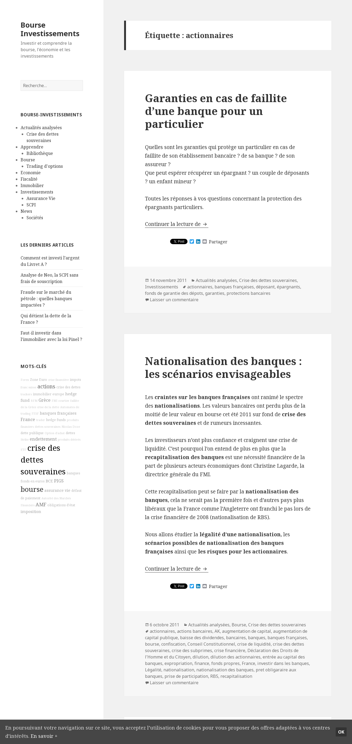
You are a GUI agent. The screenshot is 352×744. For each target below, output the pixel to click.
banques (73, 473)
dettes (70, 433)
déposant (265, 287)
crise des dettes (68, 387)
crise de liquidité (254, 644)
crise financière (58, 380)
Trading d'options (44, 166)
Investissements (37, 192)
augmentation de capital (246, 631)
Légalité (153, 670)
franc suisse (28, 387)
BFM (34, 401)
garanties (214, 293)
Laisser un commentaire (174, 300)
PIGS (59, 481)
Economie (31, 173)
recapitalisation (236, 676)
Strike (25, 439)
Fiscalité (29, 179)
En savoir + (63, 735)
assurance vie (57, 490)
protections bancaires (248, 293)
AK (217, 631)
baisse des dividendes (202, 638)
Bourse (28, 160)
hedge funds (56, 420)
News (26, 211)
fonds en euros (33, 481)
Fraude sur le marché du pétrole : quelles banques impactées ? (46, 298)
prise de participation (186, 676)
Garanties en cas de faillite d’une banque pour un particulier (216, 111)
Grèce (45, 400)
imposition (31, 511)
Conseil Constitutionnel (211, 644)
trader (40, 420)
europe (58, 394)
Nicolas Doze (71, 427)
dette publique (32, 433)
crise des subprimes (192, 650)
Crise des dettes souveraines (268, 280)
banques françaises (58, 413)
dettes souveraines (47, 427)
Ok (341, 731)
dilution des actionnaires (236, 657)
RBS (214, 676)
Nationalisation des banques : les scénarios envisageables (223, 367)
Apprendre (32, 147)
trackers (26, 394)
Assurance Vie (40, 198)
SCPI (31, 205)
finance (201, 663)
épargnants (288, 287)
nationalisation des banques (225, 670)
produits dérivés (69, 439)
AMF (41, 504)
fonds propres (225, 663)
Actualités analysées (41, 128)
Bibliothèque (39, 153)
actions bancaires (194, 631)
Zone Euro (38, 379)
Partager (218, 242)
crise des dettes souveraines (43, 459)
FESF (35, 413)
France (28, 419)
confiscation (173, 644)
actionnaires (199, 287)
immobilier (42, 394)
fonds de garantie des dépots (174, 293)
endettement (43, 439)
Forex (25, 380)
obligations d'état (61, 505)
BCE (49, 480)
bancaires (236, 638)
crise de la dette (48, 407)
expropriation (178, 663)
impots (75, 379)
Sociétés (34, 218)
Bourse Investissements (50, 29)
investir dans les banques (283, 663)
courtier (63, 401)
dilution (200, 657)
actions (46, 386)
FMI (54, 401)
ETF (23, 450)
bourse (32, 489)
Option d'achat (55, 433)
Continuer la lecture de (176, 224)
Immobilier (32, 185)
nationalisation (178, 670)
